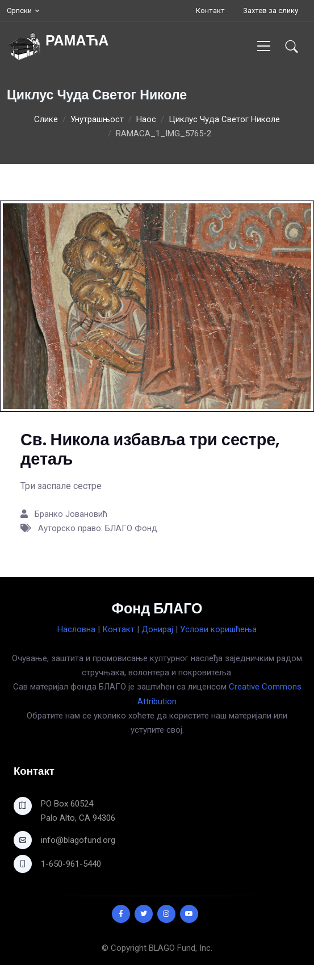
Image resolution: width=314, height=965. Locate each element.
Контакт (210, 10)
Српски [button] (19, 10)
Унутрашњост (97, 119)
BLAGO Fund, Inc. (180, 948)
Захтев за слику (270, 10)
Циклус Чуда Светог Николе (224, 119)
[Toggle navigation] (264, 45)
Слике (46, 119)
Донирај (157, 629)
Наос (146, 119)
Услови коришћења (218, 629)
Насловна (76, 629)
